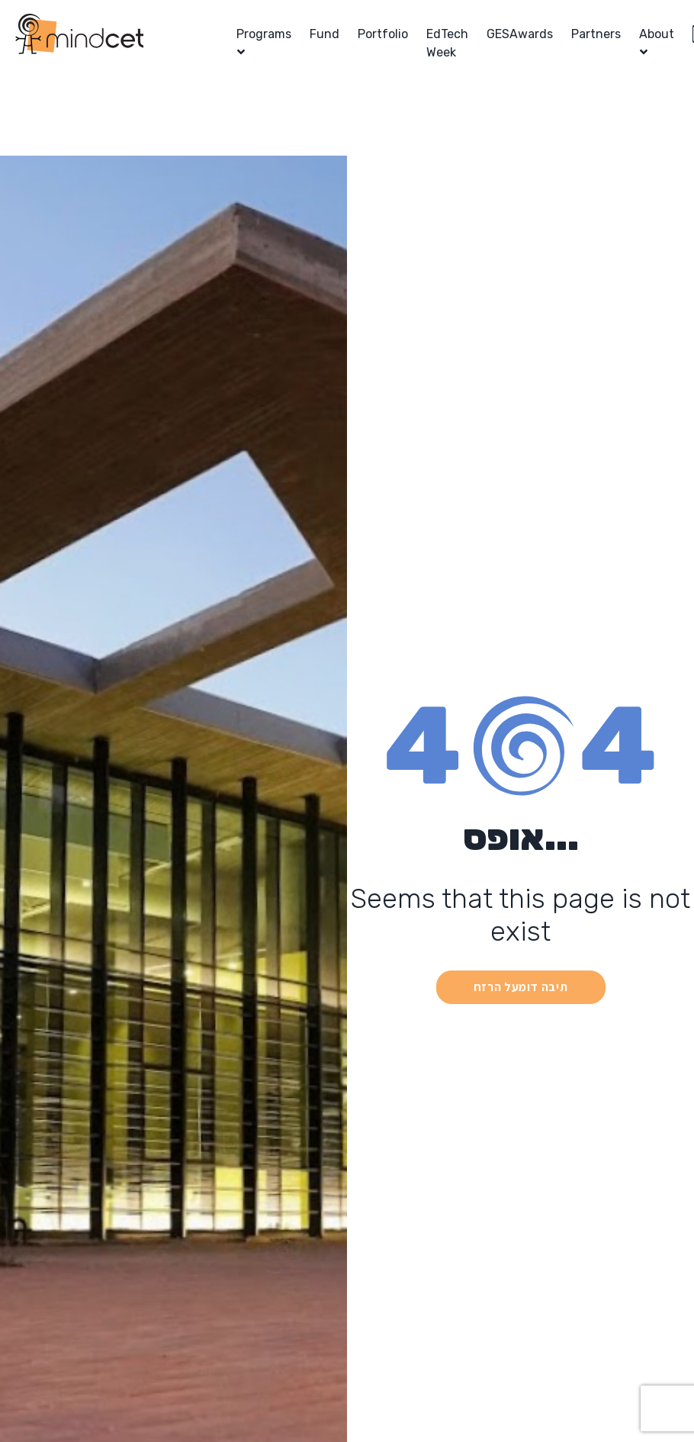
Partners (596, 34)
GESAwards (520, 34)
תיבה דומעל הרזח (521, 987)
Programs (263, 34)
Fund (324, 34)
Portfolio (383, 34)
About (656, 34)
